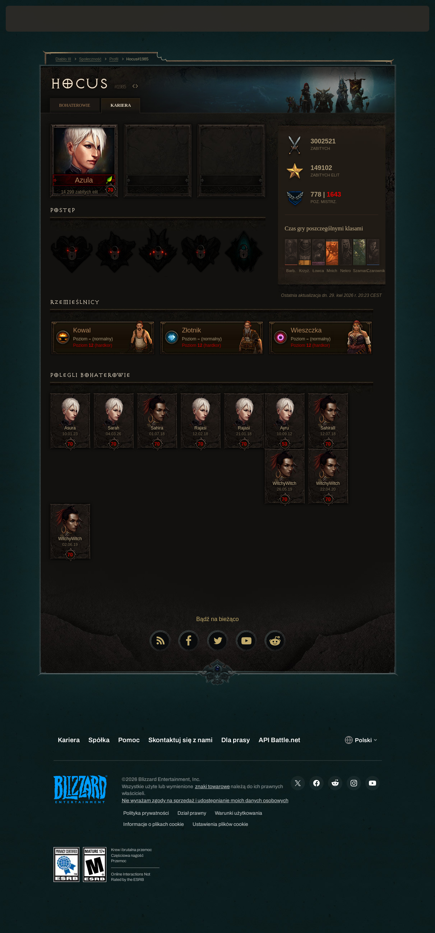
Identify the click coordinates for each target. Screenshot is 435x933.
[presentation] (28, 19)
